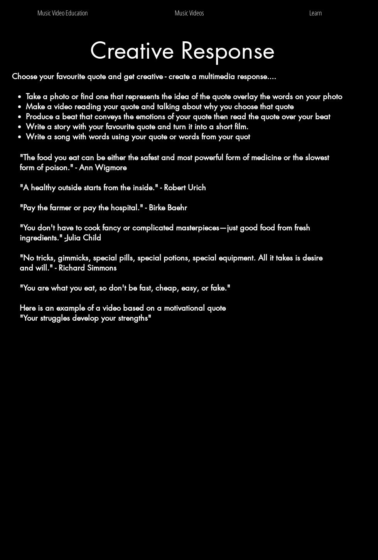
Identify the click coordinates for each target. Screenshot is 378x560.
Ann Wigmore (103, 167)
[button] (189, 13)
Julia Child (83, 238)
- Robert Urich (183, 188)
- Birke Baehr (166, 208)
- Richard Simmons (85, 268)
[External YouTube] (189, 440)
